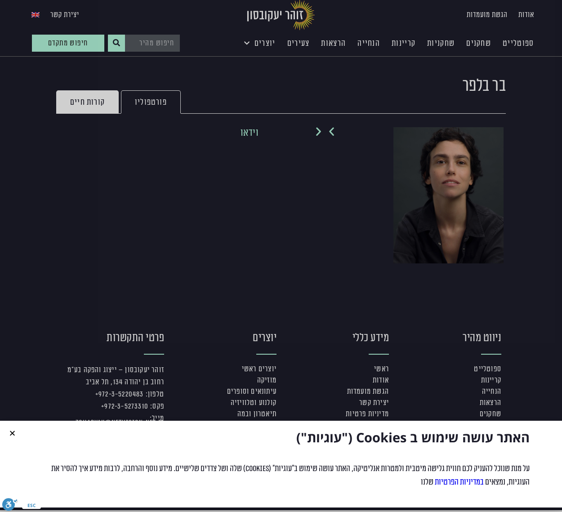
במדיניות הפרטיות (459, 482)
